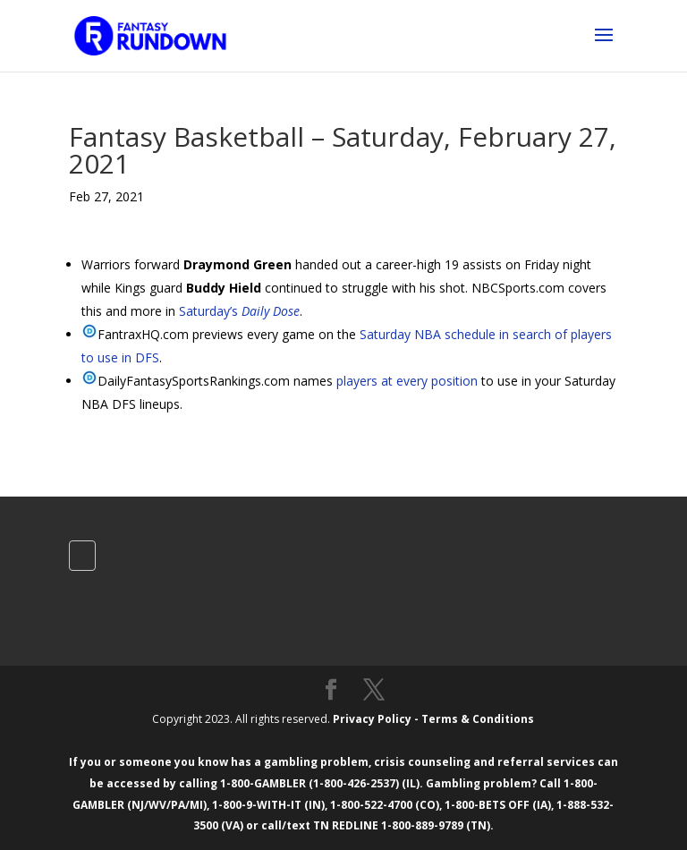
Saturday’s (239, 310)
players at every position (407, 380)
